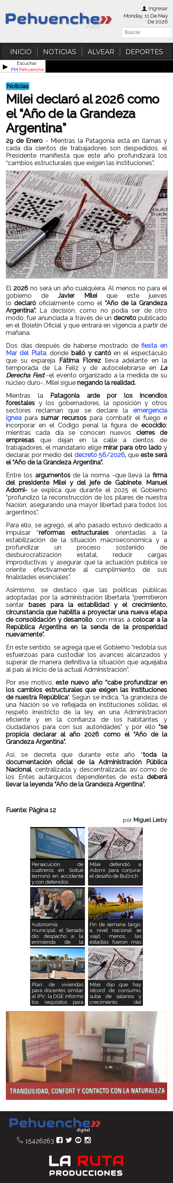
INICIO (21, 52)
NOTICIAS (59, 52)
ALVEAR (101, 52)
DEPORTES (144, 52)
